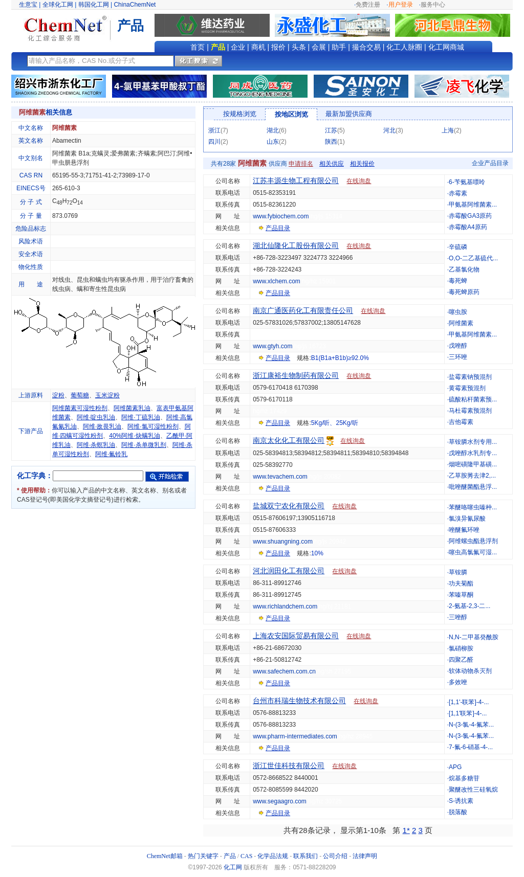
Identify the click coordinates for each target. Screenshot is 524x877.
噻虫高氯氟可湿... (473, 552)
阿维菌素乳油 (132, 408)
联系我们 (305, 856)
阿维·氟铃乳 (111, 454)
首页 (197, 47)
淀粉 (58, 395)
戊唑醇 (458, 345)
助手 (339, 47)
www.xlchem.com (276, 281)
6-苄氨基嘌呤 (467, 182)
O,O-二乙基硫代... (473, 258)
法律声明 (365, 856)
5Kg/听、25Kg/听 (334, 422)
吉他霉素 (461, 421)
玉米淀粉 (107, 395)
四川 (214, 141)
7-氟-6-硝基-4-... (471, 747)
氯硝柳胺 (461, 648)
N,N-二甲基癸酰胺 (473, 637)
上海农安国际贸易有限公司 (296, 636)
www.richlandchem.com (285, 606)
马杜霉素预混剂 (470, 410)
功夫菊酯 (461, 583)
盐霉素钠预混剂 (470, 376)
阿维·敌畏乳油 (102, 426)
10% (317, 553)
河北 (389, 130)
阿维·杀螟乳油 (96, 444)
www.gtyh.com (272, 346)
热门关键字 (203, 856)
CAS (246, 856)
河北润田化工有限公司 (288, 571)
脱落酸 (458, 812)
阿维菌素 (461, 323)
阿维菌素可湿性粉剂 (79, 408)
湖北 (273, 130)
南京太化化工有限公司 (288, 440)
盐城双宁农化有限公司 (288, 506)
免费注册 (368, 4)
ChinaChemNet (135, 4)
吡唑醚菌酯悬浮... (473, 486)
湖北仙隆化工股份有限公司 (296, 245)
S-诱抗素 (461, 800)
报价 (278, 47)
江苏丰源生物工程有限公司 (296, 180)
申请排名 (301, 163)
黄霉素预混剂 (467, 388)
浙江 (214, 130)
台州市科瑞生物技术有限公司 (299, 700)
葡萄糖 (80, 395)
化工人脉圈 (404, 47)
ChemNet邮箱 (165, 856)
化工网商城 (446, 47)
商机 (258, 47)
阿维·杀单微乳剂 (143, 444)
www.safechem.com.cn (284, 671)
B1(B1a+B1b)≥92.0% (340, 358)
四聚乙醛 (461, 659)
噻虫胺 (458, 312)
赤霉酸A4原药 (468, 227)
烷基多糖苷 (464, 778)
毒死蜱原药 (464, 292)
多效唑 (458, 682)
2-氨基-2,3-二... (469, 606)
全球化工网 (57, 4)
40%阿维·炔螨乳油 (134, 435)
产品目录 (278, 228)
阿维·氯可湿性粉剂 (152, 426)
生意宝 (28, 4)
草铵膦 (458, 572)
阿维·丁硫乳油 (140, 417)
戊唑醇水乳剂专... (473, 453)
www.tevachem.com (280, 476)
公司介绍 (335, 856)
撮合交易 (366, 47)
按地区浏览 (291, 114)
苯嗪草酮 (461, 594)
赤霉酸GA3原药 (470, 215)
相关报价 (362, 163)
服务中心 (433, 4)
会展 (319, 47)
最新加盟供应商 (348, 114)
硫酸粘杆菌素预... (473, 399)
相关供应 (331, 163)
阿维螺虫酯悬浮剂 (473, 541)
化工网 (233, 867)
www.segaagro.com (280, 801)
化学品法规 (272, 856)
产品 (218, 47)
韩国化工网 (93, 4)
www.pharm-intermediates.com (295, 736)
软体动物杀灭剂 (470, 670)
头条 (299, 47)
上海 (448, 130)
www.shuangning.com (283, 541)
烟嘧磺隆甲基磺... (473, 464)
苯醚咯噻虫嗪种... (473, 507)
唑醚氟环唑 (464, 529)
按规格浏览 (239, 114)
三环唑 (458, 357)
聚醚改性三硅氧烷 (473, 789)
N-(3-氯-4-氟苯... (471, 724)
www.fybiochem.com (281, 216)
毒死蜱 (458, 280)
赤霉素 (458, 193)
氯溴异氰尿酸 (467, 518)
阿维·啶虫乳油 (96, 417)
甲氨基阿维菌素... (473, 204)
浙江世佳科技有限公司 (288, 765)
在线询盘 (358, 181)
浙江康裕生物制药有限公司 (296, 375)
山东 (273, 141)
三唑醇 (458, 617)
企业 (238, 47)
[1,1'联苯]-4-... (468, 713)
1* (406, 830)
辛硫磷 (458, 247)
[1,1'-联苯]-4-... (469, 702)
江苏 (331, 130)
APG (455, 767)
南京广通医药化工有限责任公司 (303, 310)
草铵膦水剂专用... (473, 441)
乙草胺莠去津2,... (472, 475)
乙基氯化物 (464, 269)
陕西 (331, 141)
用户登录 (400, 4)
